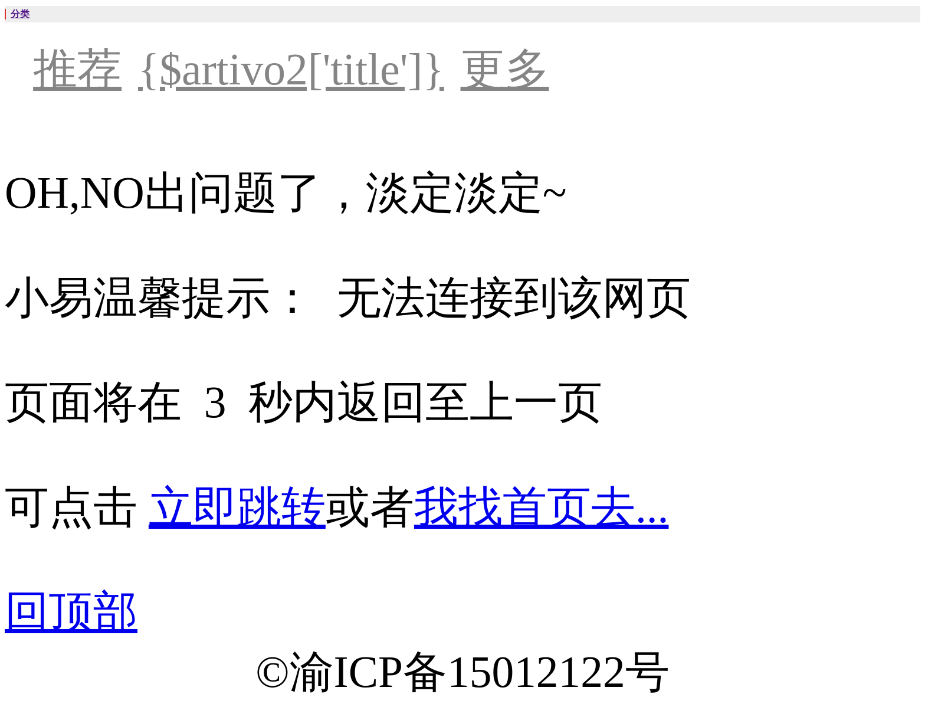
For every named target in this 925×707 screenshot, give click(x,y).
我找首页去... (541, 507)
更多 (505, 69)
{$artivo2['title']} (291, 69)
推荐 (77, 69)
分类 (20, 14)
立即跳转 (237, 507)
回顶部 (71, 611)
